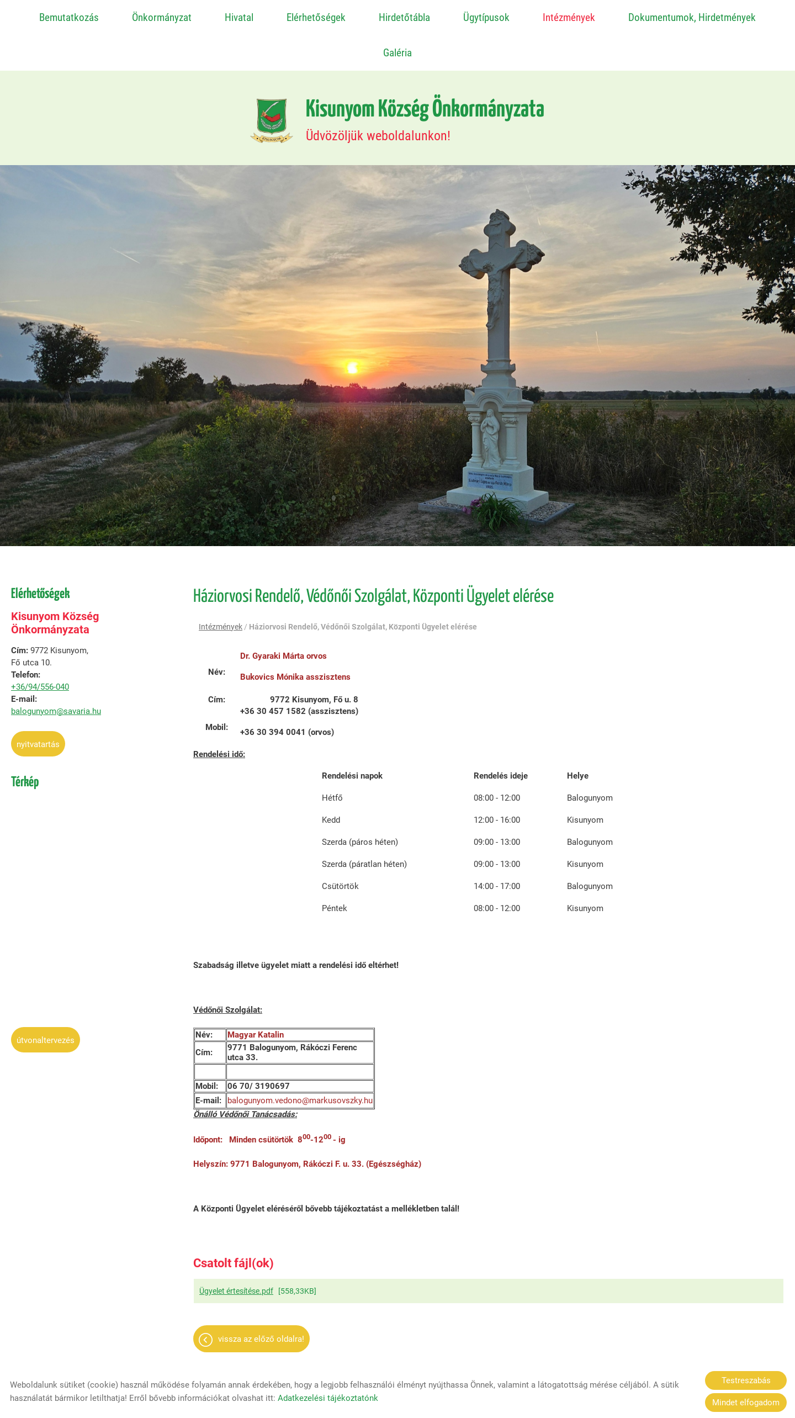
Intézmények (569, 18)
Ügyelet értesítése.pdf (236, 1252)
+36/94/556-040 (40, 647)
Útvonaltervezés (46, 1001)
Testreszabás (746, 1380)
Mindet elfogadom (746, 1403)
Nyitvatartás (38, 705)
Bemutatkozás (69, 18)
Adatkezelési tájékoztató (396, 1357)
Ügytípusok (486, 18)
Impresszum (478, 1357)
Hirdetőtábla (404, 18)
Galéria (397, 53)
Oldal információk (304, 1357)
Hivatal (239, 18)
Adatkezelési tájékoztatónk (328, 1398)
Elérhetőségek (316, 18)
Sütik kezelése (541, 1357)
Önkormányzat (162, 18)
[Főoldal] (266, 81)
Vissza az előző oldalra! (261, 1301)
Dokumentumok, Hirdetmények (691, 18)
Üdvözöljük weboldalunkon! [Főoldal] (426, 80)
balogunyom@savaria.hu (56, 671)
